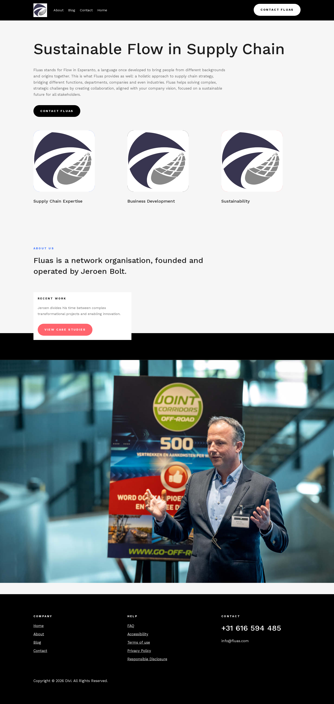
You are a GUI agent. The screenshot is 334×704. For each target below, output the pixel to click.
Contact (86, 10)
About (58, 10)
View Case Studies (65, 329)
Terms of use (138, 642)
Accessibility (137, 634)
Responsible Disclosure (147, 659)
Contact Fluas (277, 9)
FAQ (130, 626)
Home (102, 10)
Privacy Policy (139, 651)
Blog (71, 10)
